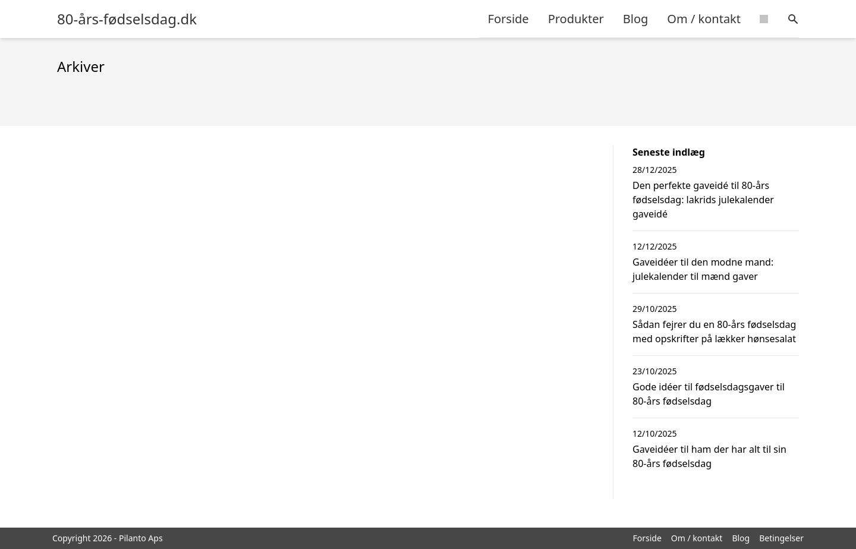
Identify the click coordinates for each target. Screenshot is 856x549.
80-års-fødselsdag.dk (127, 19)
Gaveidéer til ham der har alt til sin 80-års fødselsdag (709, 456)
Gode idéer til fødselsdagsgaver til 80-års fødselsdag (708, 394)
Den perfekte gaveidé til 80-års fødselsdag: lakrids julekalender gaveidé (703, 199)
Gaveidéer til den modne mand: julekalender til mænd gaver (702, 269)
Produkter (576, 19)
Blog (636, 19)
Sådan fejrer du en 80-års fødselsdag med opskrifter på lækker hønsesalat (714, 331)
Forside (508, 19)
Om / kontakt (704, 19)
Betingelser (781, 538)
